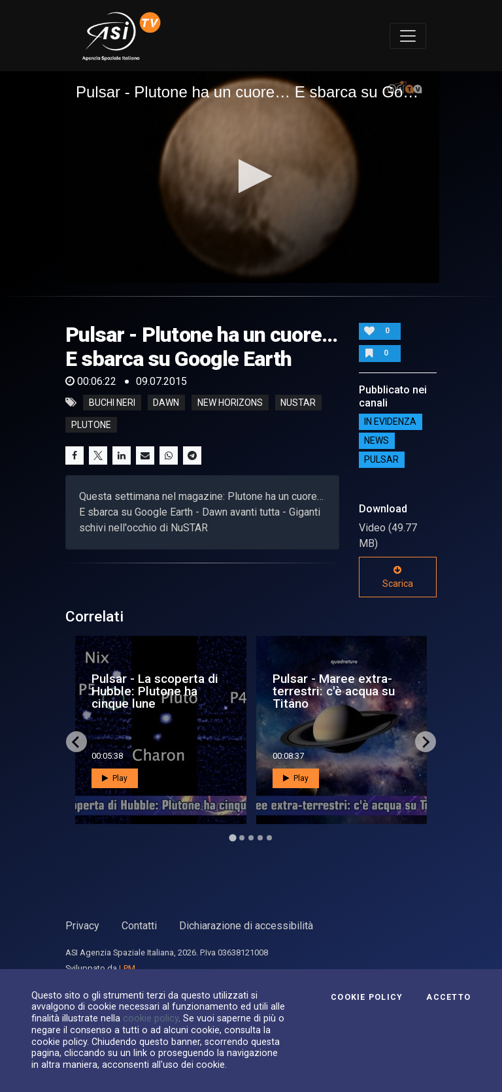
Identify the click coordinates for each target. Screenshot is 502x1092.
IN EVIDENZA (390, 422)
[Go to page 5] (269, 837)
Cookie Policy (367, 997)
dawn (166, 402)
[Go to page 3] (251, 837)
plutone (91, 425)
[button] (251, 176)
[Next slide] (425, 741)
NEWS (376, 441)
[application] (251, 177)
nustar (298, 402)
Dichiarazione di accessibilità (246, 925)
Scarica (397, 577)
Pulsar (381, 460)
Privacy (82, 925)
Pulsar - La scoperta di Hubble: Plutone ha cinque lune (155, 691)
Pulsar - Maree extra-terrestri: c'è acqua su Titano (334, 691)
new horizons (230, 402)
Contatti (139, 925)
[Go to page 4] (260, 837)
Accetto (448, 997)
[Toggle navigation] (408, 36)
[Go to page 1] (232, 838)
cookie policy (150, 1018)
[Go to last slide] (76, 741)
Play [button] (114, 778)
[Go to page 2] (241, 837)
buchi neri (112, 402)
